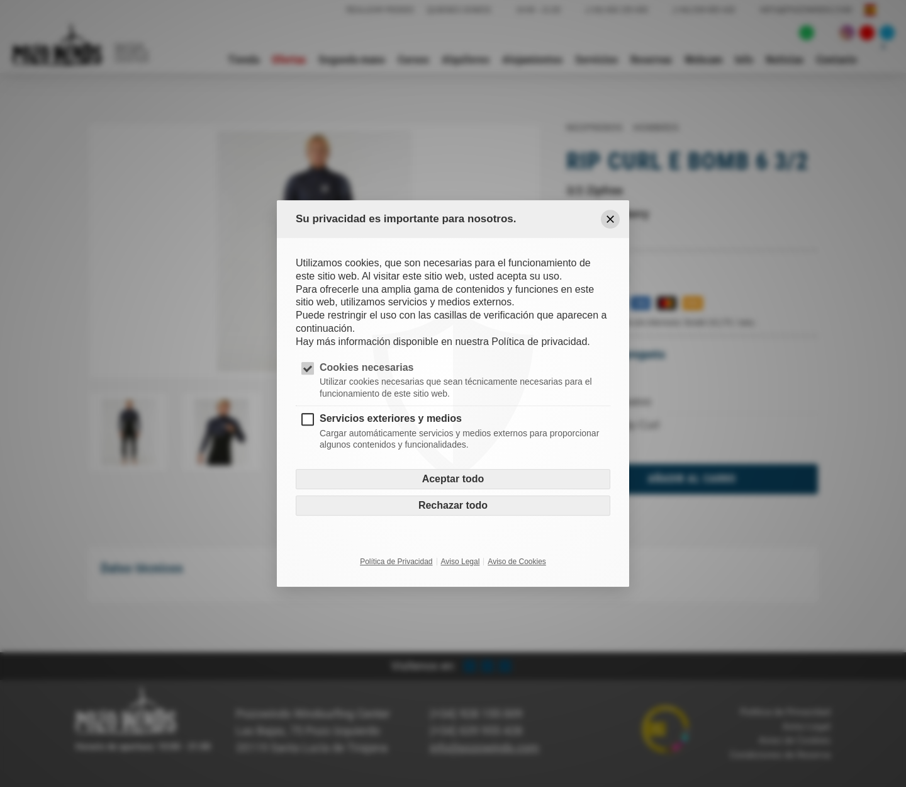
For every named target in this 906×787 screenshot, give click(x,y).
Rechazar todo (453, 505)
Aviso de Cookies (517, 561)
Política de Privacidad (396, 561)
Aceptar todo (453, 478)
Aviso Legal (460, 561)
